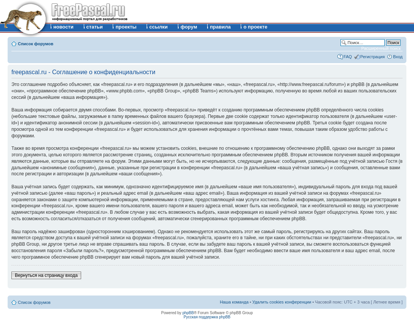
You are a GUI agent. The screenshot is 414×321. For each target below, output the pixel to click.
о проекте (255, 27)
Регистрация (372, 56)
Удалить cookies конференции (282, 302)
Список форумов (35, 43)
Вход (398, 56)
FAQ (348, 56)
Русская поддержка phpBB (207, 317)
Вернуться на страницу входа (46, 275)
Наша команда (234, 302)
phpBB (188, 313)
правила (220, 27)
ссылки (158, 27)
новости (63, 27)
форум (189, 27)
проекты (125, 27)
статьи (94, 27)
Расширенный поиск (381, 48)
